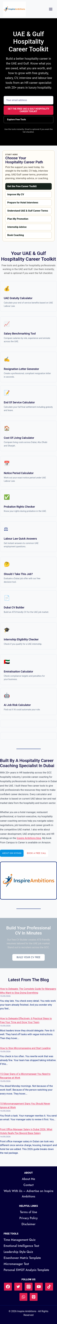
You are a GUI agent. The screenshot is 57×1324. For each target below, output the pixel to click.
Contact (28, 1185)
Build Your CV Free (28, 957)
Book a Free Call (36, 853)
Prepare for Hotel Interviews (22, 202)
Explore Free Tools (16, 119)
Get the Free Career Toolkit (22, 186)
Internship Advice (17, 227)
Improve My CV (15, 194)
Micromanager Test (16, 1264)
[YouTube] (39, 1287)
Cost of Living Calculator (19, 437)
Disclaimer (29, 1224)
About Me (28, 1179)
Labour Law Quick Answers (20, 538)
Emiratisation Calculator (18, 671)
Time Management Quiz (20, 1240)
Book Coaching (15, 235)
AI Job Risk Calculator (17, 705)
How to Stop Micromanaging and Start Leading (25, 1048)
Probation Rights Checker (19, 506)
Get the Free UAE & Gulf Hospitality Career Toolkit (28, 110)
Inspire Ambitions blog (29, 838)
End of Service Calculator (19, 402)
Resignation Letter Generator (21, 369)
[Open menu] (50, 9)
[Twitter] (18, 1287)
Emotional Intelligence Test (21, 1246)
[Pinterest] (34, 1297)
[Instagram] (29, 1287)
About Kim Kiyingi (11, 853)
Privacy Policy (28, 1218)
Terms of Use (28, 1212)
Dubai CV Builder (14, 607)
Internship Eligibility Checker (21, 639)
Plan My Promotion (17, 218)
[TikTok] (49, 1287)
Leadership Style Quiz (18, 1252)
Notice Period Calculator (19, 473)
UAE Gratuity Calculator (18, 298)
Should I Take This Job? (18, 574)
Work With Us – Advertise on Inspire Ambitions (28, 1194)
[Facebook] (8, 1287)
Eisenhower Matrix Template (22, 1258)
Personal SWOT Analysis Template (26, 1270)
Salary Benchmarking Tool (20, 333)
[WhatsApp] (23, 1297)
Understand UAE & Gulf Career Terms (27, 210)
